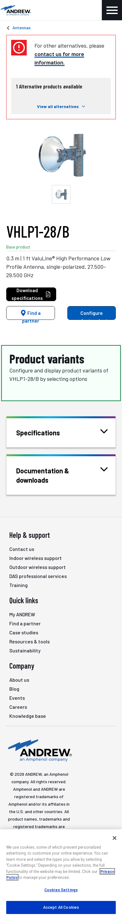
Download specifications (31, 294)
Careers (18, 707)
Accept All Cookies (61, 907)
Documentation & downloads (62, 475)
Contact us (21, 549)
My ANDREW (22, 614)
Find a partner (30, 315)
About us (19, 680)
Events (17, 698)
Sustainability (25, 650)
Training (18, 585)
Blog (14, 689)
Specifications (45, 432)
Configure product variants (92, 315)
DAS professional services (38, 576)
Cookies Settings (61, 889)
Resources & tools (29, 641)
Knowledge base (27, 716)
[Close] (114, 838)
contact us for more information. (59, 58)
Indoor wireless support (35, 558)
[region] (61, 874)
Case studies (23, 632)
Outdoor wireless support (37, 567)
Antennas (21, 27)
